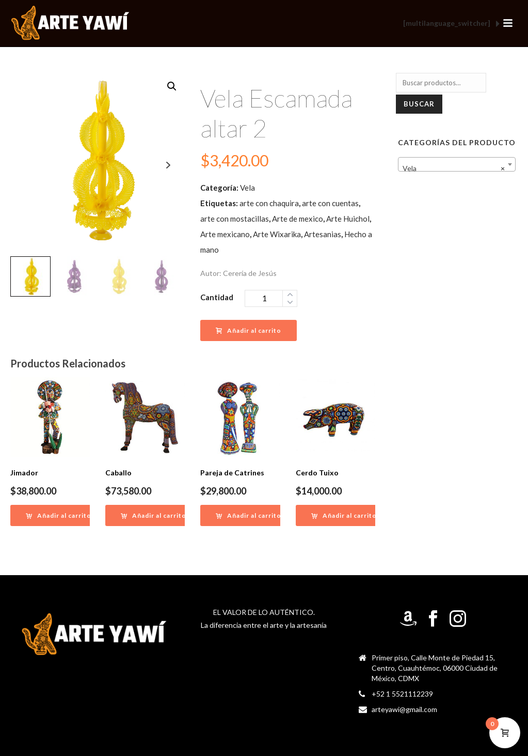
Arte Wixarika (277, 234)
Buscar (419, 104)
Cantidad (216, 297)
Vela (247, 187)
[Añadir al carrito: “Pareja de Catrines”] (248, 515)
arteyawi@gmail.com (404, 709)
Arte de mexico (297, 218)
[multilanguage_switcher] (451, 24)
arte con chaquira (269, 203)
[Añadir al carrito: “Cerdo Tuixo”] (344, 515)
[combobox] (457, 164)
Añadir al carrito (248, 330)
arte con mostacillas (234, 218)
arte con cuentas (330, 203)
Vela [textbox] (454, 168)
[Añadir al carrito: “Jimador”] (58, 515)
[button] (172, 86)
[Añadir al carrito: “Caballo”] (153, 515)
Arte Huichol (348, 218)
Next (168, 165)
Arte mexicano (225, 234)
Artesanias (322, 234)
